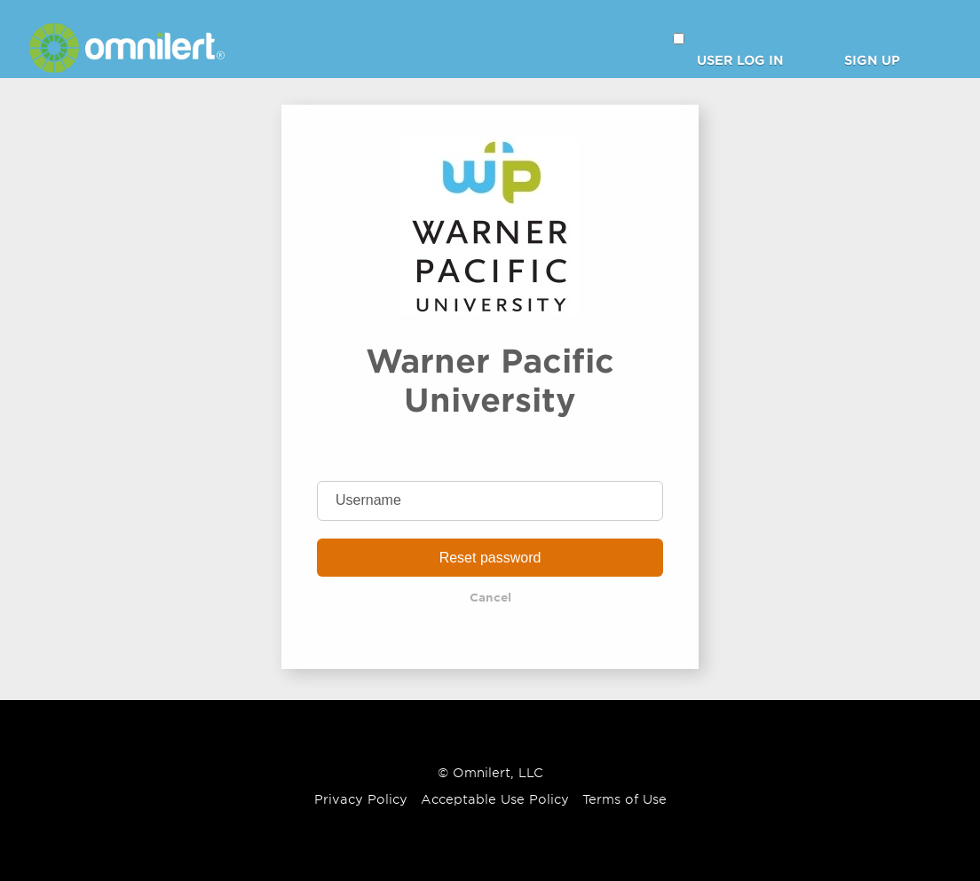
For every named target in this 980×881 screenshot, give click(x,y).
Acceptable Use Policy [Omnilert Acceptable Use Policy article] (495, 799)
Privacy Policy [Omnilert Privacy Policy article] (360, 799)
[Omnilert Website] (127, 67)
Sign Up (872, 60)
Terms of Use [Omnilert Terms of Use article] (624, 799)
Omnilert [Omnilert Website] (481, 773)
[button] (678, 38)
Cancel (490, 597)
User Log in (740, 60)
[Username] (490, 501)
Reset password (490, 557)
